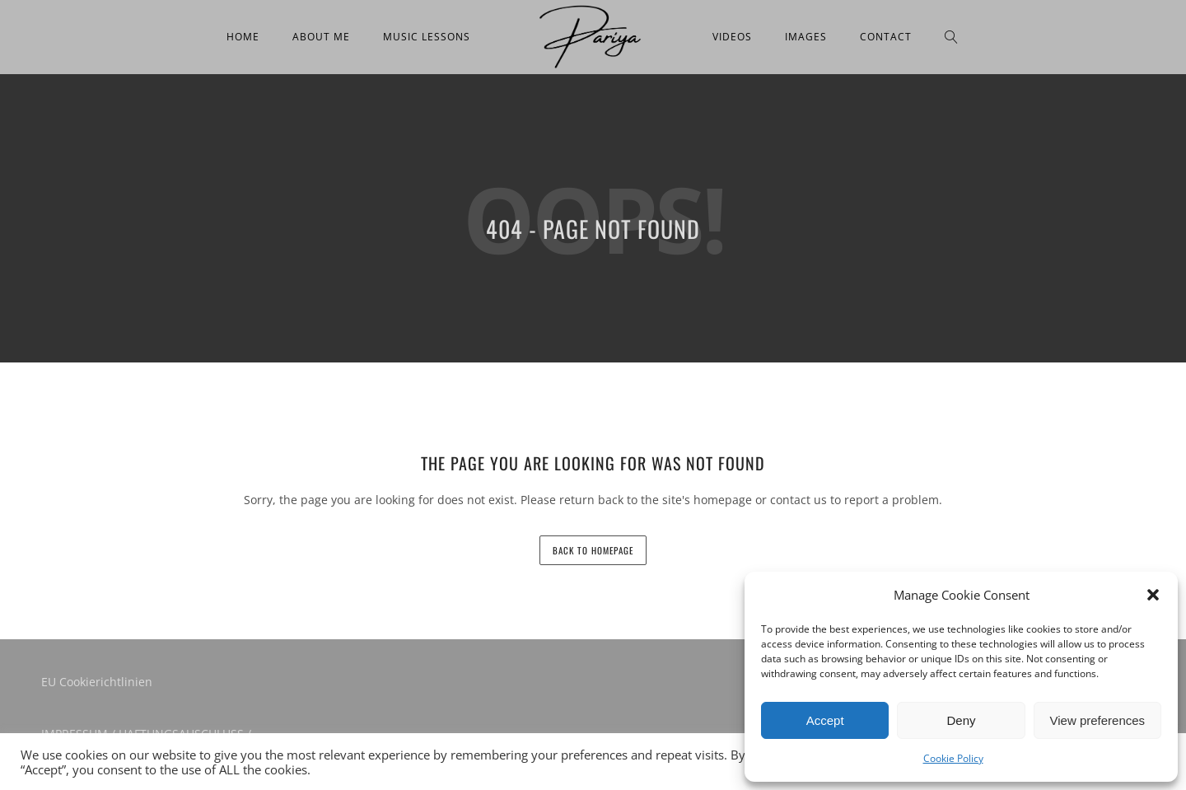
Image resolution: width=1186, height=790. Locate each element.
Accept (825, 720)
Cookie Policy (953, 758)
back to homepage (593, 550)
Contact (886, 37)
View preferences (1098, 720)
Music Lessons (426, 37)
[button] (1153, 595)
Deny (960, 720)
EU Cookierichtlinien (96, 681)
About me (321, 37)
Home (242, 37)
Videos (732, 37)
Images (806, 37)
